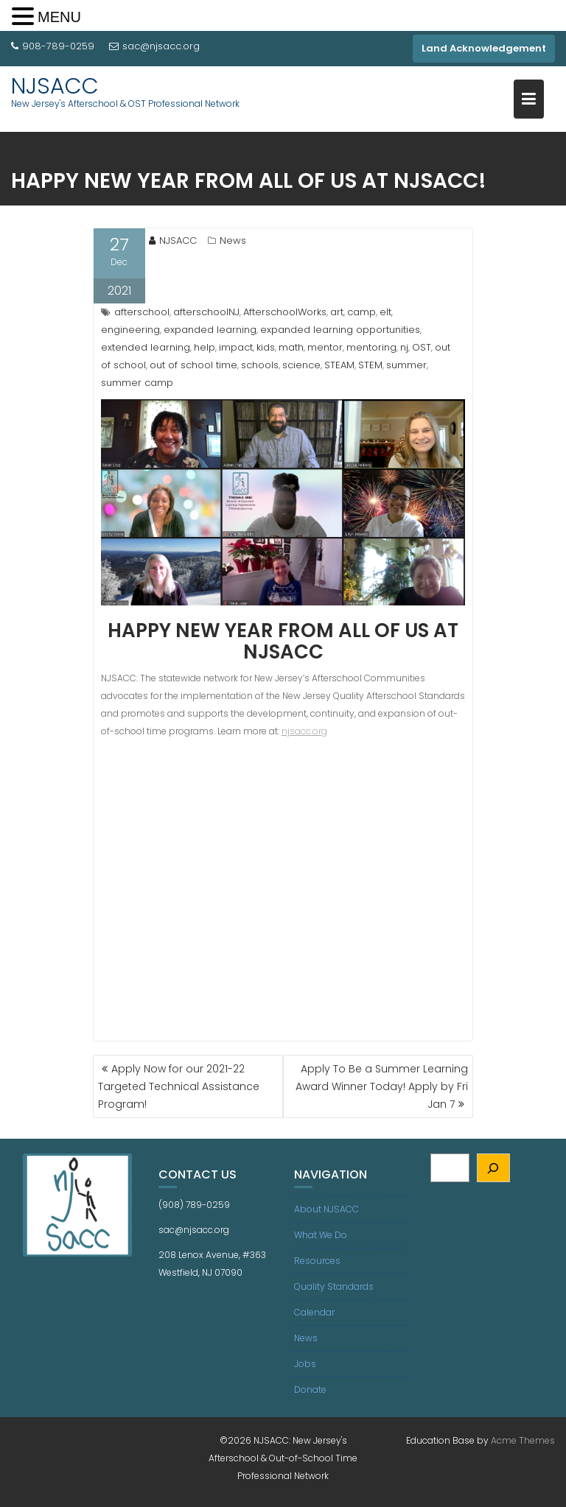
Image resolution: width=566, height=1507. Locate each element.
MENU (59, 17)
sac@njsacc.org (154, 46)
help (204, 347)
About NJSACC (326, 1209)
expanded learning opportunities (340, 330)
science (301, 365)
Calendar (314, 1312)
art (336, 312)
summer (406, 365)
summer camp (137, 383)
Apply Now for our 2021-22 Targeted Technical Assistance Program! (178, 1086)
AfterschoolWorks (284, 312)
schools (260, 365)
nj (404, 347)
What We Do (320, 1235)
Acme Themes (523, 1440)
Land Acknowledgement (484, 48)
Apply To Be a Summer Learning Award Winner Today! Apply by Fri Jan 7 (382, 1086)
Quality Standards (334, 1286)
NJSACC (55, 86)
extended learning (145, 347)
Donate (310, 1389)
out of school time (193, 365)
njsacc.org (304, 731)
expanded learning (210, 330)
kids (265, 347)
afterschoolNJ (206, 312)
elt (385, 312)
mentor (325, 347)
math (291, 347)
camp (361, 312)
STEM (370, 365)
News (233, 240)
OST (421, 347)
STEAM (339, 365)
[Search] (493, 1167)
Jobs (305, 1363)
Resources (317, 1260)
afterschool (142, 312)
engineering (130, 330)
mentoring (371, 347)
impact (236, 347)
